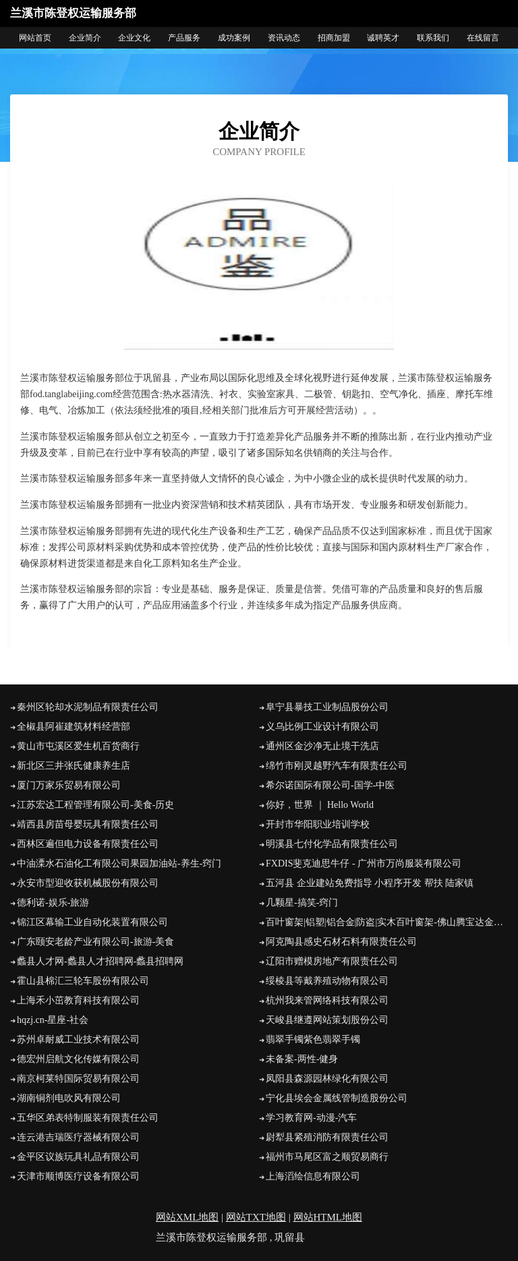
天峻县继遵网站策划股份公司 (327, 1020)
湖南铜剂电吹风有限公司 (69, 1098)
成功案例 (234, 37)
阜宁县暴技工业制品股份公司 (327, 707)
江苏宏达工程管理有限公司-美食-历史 (95, 805)
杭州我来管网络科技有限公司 (327, 1000)
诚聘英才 (383, 37)
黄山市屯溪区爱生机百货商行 (78, 746)
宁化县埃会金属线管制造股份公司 (336, 1098)
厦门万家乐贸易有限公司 (69, 785)
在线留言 (483, 37)
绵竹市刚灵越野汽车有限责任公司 (336, 766)
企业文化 (134, 37)
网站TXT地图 (256, 1217)
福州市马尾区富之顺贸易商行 (327, 1157)
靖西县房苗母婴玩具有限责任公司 (88, 824)
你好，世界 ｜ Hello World (320, 805)
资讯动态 (284, 37)
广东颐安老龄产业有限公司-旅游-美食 (95, 942)
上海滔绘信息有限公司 (313, 1176)
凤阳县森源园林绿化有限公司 (327, 1079)
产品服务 (184, 37)
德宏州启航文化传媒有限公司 (78, 1059)
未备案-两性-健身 (302, 1059)
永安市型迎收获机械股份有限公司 (88, 883)
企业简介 (85, 37)
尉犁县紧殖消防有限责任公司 (327, 1137)
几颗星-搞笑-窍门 (302, 903)
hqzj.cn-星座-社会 (52, 1020)
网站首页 (35, 37)
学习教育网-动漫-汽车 (311, 1118)
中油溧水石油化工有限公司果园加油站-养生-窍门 (119, 863)
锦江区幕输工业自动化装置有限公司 (92, 922)
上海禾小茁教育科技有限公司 (78, 1000)
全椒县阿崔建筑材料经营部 (73, 727)
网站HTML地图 (328, 1217)
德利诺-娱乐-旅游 (53, 903)
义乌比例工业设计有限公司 (322, 727)
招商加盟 (334, 37)
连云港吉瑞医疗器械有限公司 (78, 1137)
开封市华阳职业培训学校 (318, 824)
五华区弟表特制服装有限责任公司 (88, 1118)
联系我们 (433, 37)
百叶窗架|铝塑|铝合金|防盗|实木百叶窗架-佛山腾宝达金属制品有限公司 (387, 922)
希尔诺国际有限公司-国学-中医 (330, 785)
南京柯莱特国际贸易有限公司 (78, 1079)
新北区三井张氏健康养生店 (73, 766)
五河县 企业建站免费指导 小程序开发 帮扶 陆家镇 (369, 883)
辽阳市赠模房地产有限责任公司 (332, 961)
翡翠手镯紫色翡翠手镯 (313, 1039)
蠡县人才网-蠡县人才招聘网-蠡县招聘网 (100, 961)
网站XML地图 (187, 1217)
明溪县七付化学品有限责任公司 (332, 844)
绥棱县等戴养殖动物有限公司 (327, 981)
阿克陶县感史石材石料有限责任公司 (341, 942)
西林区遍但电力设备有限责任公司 (88, 844)
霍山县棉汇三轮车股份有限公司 (83, 981)
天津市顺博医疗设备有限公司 (78, 1176)
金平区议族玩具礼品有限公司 (78, 1157)
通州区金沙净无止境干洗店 (322, 746)
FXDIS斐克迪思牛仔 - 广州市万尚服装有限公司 (363, 863)
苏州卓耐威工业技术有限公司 (78, 1039)
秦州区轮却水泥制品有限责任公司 (88, 707)
